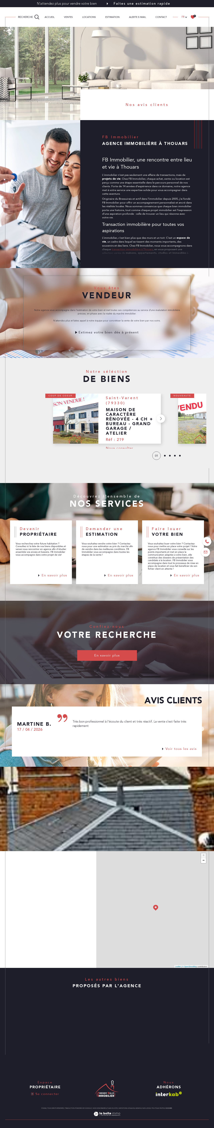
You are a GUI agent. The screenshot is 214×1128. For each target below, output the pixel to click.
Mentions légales (126, 1108)
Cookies (168, 1108)
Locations (89, 17)
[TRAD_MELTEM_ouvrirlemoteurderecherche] (28, 17)
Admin (138, 1108)
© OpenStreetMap (189, 967)
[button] (161, 426)
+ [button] (203, 855)
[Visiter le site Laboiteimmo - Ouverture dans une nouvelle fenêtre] (107, 1118)
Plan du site (112, 1108)
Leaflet (178, 967)
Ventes (68, 17)
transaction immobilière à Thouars (132, 257)
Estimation (112, 17)
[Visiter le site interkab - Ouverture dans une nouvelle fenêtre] (169, 1094)
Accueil (50, 17)
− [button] (203, 860)
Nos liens (146, 1108)
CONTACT (161, 17)
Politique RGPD (158, 1108)
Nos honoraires (99, 1108)
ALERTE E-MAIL (137, 17)
